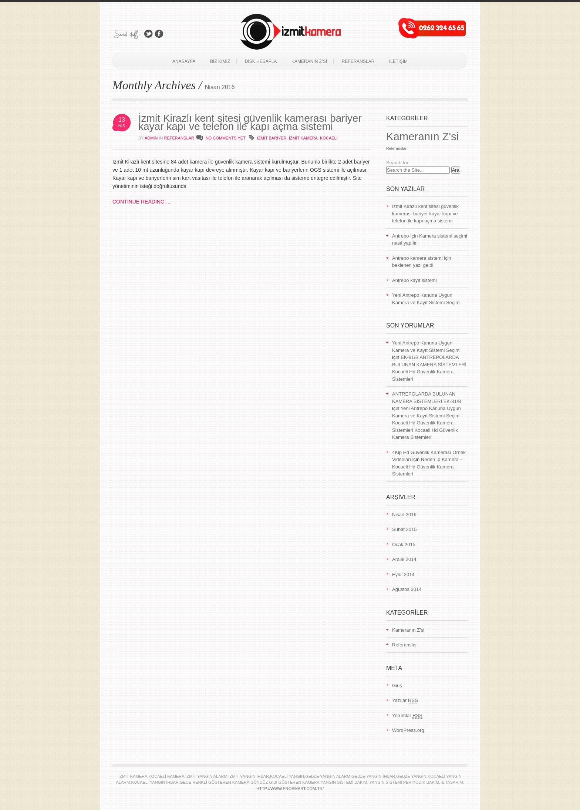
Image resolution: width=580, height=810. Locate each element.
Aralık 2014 (404, 559)
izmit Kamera (303, 138)
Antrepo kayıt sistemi (414, 280)
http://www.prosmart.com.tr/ (290, 788)
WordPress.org (408, 730)
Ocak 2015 (403, 544)
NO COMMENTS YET (226, 138)
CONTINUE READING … (141, 202)
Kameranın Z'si (422, 136)
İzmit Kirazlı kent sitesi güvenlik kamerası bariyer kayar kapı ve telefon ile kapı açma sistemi (250, 122)
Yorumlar (407, 716)
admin (151, 138)
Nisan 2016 (404, 514)
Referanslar (358, 61)
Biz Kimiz (220, 61)
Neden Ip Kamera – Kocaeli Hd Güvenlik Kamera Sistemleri (427, 467)
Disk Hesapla (261, 61)
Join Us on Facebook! (159, 34)
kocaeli (329, 138)
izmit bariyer (272, 138)
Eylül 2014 (403, 574)
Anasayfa (183, 61)
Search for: (398, 162)
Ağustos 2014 (407, 589)
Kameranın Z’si (309, 61)
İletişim (398, 61)
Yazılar (405, 700)
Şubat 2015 (404, 529)
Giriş (397, 685)
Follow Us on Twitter (148, 34)
